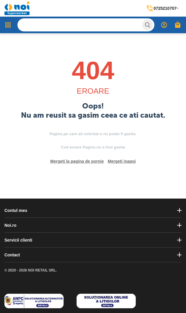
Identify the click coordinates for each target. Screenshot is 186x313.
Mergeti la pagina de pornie (77, 161)
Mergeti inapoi (122, 161)
